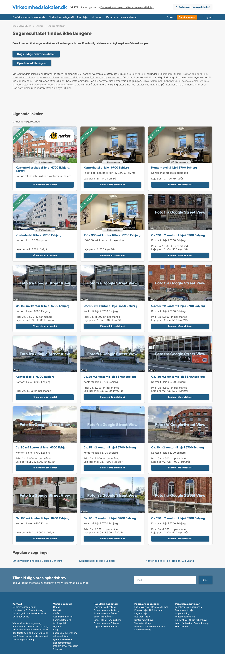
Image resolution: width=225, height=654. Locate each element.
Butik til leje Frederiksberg (107, 620)
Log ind (207, 17)
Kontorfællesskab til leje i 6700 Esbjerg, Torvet (43, 169)
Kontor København (143, 620)
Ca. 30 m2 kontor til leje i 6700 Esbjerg (177, 447)
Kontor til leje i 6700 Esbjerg (168, 240)
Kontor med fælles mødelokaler (170, 172)
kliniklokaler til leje (23, 77)
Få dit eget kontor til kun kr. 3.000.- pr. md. (110, 172)
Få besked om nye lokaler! (194, 7)
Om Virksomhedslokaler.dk (28, 17)
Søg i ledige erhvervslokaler (36, 54)
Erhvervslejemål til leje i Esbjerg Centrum (37, 560)
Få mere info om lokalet (45, 184)
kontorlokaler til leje (195, 73)
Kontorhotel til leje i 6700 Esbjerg (106, 167)
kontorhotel (115, 77)
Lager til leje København (106, 626)
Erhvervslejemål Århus (105, 613)
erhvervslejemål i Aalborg (59, 84)
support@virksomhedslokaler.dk (29, 613)
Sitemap (57, 649)
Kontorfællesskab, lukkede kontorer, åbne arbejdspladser (50, 176)
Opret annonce (187, 17)
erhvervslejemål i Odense (27, 84)
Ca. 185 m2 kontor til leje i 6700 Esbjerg (42, 518)
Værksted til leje (142, 623)
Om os (56, 607)
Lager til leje (140, 613)
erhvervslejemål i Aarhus (194, 80)
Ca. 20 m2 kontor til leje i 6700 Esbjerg (110, 518)
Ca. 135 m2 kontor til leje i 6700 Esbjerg (178, 376)
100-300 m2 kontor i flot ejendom (104, 240)
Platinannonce (46, 162)
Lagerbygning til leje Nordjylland (151, 607)
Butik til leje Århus (103, 616)
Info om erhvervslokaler (65, 645)
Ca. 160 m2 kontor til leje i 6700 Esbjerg (110, 306)
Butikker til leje (142, 616)
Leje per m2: (91, 178)
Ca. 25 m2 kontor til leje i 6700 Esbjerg (110, 376)
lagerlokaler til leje (48, 77)
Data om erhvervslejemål (121, 17)
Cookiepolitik (60, 623)
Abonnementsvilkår (63, 616)
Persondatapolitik (62, 620)
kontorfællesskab (92, 77)
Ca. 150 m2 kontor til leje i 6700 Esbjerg (178, 518)
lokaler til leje (137, 73)
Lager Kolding (182, 613)
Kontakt (57, 610)
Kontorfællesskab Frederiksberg (192, 623)
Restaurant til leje (184, 610)
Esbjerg (39, 26)
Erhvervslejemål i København (160, 80)
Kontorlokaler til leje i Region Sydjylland (170, 560)
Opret (170, 17)
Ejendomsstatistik (62, 642)
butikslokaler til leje (169, 73)
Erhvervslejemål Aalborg (106, 610)
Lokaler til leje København (188, 607)
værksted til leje (70, 77)
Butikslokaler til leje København (191, 620)
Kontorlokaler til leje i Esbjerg (97, 560)
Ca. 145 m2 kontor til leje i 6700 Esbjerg (42, 306)
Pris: (154, 246)
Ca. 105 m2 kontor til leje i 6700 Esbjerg (178, 306)
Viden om (97, 17)
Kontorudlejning (142, 629)
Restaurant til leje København (149, 626)
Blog (55, 629)
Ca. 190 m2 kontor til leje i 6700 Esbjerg (178, 235)
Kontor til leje (181, 626)
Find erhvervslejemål (61, 17)
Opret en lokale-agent (32, 63)
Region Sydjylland (21, 26)
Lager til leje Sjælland (105, 607)
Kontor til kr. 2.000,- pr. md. (33, 240)
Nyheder (57, 626)
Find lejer (82, 17)
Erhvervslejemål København (148, 610)
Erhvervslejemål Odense (106, 623)
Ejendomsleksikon (62, 639)
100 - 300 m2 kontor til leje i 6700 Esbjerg (112, 235)
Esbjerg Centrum (56, 26)
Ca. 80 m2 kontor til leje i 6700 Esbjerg (42, 447)
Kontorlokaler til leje (185, 616)
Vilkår (56, 613)
